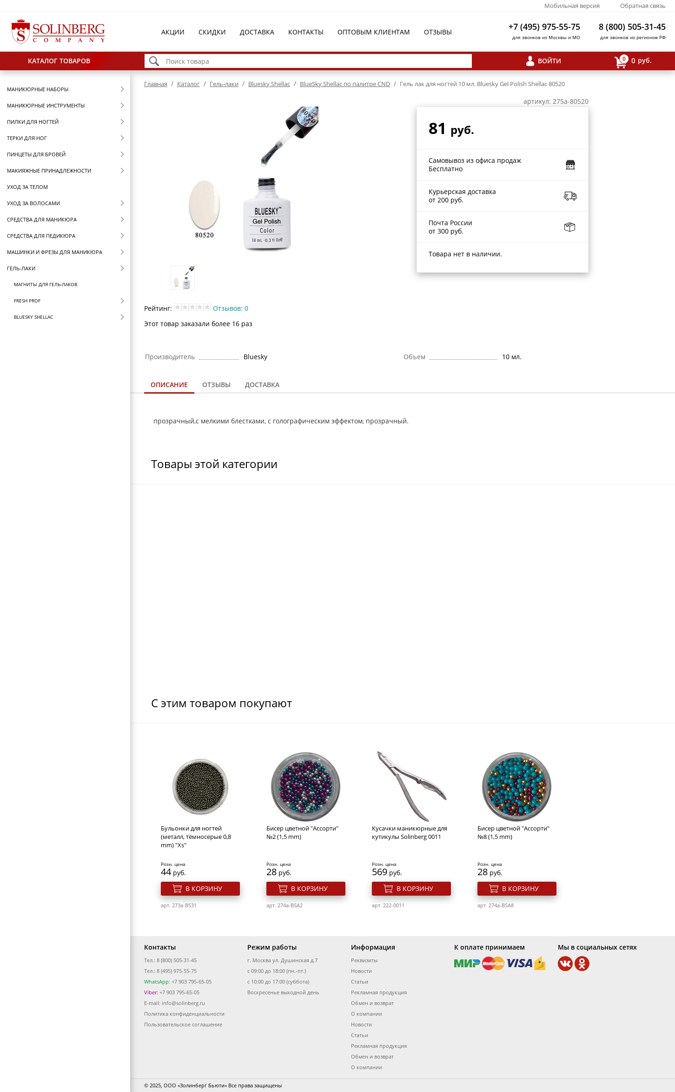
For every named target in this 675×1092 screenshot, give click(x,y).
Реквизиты (364, 960)
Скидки (212, 31)
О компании (366, 1013)
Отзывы (438, 31)
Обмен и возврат (372, 1002)
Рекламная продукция (379, 992)
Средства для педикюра (41, 235)
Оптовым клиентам (374, 31)
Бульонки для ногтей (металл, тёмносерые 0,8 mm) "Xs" (196, 836)
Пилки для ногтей (33, 121)
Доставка (257, 31)
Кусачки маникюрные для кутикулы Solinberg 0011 (409, 832)
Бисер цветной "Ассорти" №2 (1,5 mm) (302, 832)
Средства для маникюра (42, 219)
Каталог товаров (59, 60)
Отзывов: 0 (230, 308)
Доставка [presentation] (262, 384)
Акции (173, 31)
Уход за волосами (33, 203)
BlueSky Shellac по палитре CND (345, 84)
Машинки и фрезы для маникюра (54, 251)
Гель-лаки (21, 268)
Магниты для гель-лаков (45, 284)
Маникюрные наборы (37, 89)
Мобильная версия (572, 5)
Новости (361, 970)
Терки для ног (27, 137)
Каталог (188, 84)
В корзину (203, 888)
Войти (549, 60)
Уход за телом (27, 186)
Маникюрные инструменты (46, 105)
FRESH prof (27, 300)
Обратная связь (643, 5)
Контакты (306, 31)
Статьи (359, 981)
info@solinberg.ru (183, 1002)
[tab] (169, 385)
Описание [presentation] (169, 384)
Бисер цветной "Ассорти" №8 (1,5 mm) (513, 832)
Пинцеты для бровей (36, 154)
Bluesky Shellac (33, 317)
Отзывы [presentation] (216, 384)
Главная (155, 84)
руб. (633, 61)
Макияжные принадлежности (49, 170)
